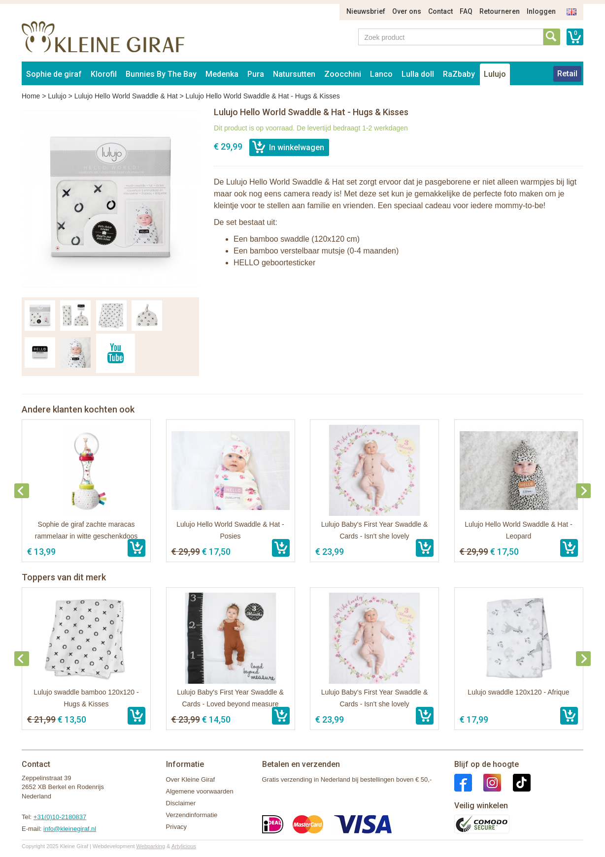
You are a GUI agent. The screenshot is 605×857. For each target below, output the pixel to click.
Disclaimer (181, 803)
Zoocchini (342, 74)
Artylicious (183, 846)
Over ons (406, 11)
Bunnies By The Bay (161, 74)
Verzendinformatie (192, 815)
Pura (255, 74)
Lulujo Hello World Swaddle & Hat (126, 96)
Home (31, 96)
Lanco (381, 74)
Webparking (151, 846)
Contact (440, 11)
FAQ (466, 11)
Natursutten (294, 74)
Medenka (221, 74)
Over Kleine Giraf (190, 779)
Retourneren (499, 11)
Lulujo (495, 74)
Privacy (176, 826)
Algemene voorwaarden (200, 791)
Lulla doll (418, 74)
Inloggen (541, 11)
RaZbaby (459, 74)
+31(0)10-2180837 (60, 817)
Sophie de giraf (54, 74)
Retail (567, 73)
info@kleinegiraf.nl (69, 828)
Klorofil (104, 74)
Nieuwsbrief (365, 11)
